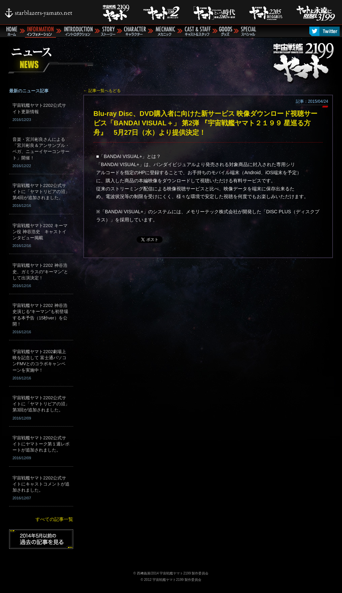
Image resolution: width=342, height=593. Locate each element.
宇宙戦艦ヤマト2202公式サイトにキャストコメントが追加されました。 (40, 484)
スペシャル (248, 31)
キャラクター (135, 31)
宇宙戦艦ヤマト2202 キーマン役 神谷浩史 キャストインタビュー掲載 (39, 231)
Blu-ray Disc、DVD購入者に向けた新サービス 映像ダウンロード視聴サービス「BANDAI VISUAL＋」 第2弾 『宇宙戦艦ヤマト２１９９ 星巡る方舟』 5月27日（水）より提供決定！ (205, 123)
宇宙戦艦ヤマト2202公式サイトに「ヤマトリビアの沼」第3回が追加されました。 (40, 403)
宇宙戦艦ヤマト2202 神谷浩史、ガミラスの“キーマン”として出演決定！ (40, 271)
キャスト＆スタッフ (197, 31)
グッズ (225, 31)
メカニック (165, 31)
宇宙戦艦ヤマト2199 (306, 61)
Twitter (324, 31)
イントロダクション (77, 31)
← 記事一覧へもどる (102, 90)
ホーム (11, 31)
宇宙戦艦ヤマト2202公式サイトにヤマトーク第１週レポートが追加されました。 (40, 443)
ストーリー (108, 31)
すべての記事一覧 (54, 519)
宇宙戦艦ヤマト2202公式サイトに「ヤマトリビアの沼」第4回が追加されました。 (40, 191)
